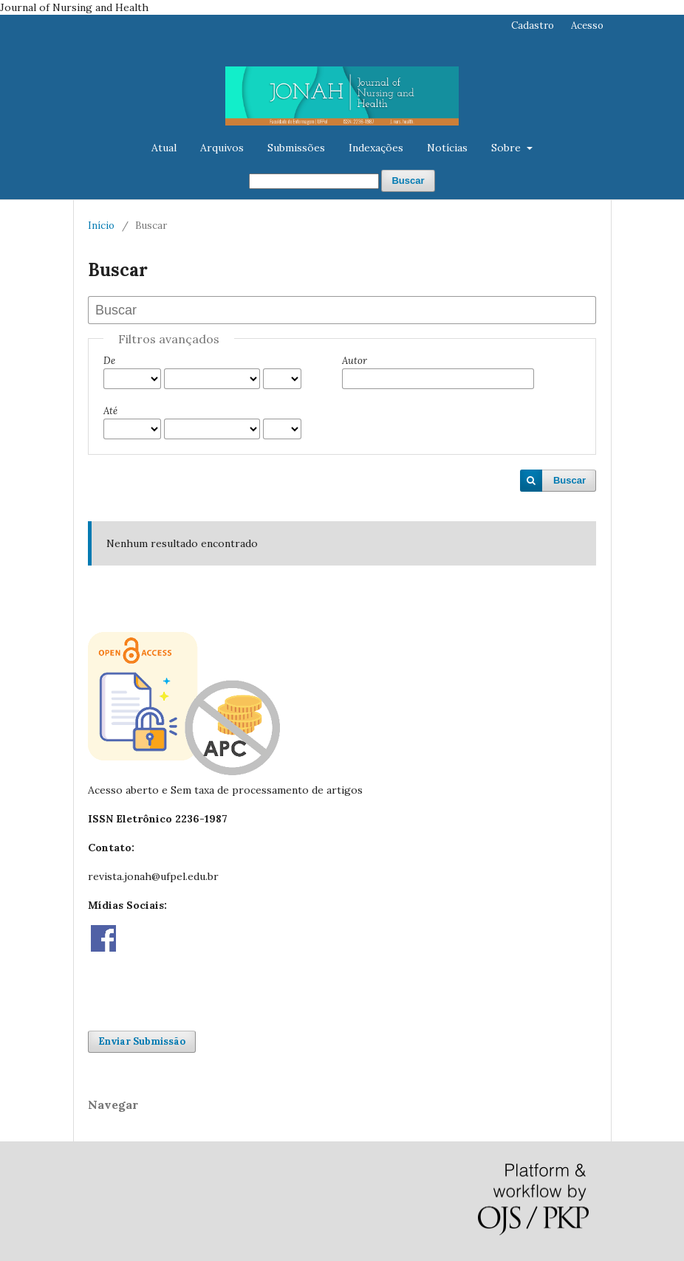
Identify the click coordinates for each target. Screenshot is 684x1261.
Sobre (507, 147)
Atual (164, 147)
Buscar (407, 180)
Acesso (587, 25)
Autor (354, 360)
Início (101, 225)
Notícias (447, 147)
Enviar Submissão (141, 1041)
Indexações (376, 147)
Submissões (296, 147)
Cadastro (532, 25)
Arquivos (222, 147)
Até (110, 411)
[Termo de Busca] (314, 181)
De (109, 360)
